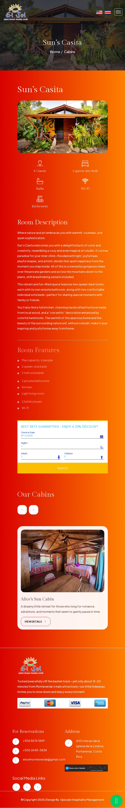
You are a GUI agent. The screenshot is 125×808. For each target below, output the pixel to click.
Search (63, 468)
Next (96, 127)
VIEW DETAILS (36, 635)
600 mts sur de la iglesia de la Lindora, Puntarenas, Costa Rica (90, 748)
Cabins (69, 51)
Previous (28, 127)
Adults (24, 453)
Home (55, 51)
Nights (24, 443)
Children (68, 453)
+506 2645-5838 (35, 750)
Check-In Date (28, 432)
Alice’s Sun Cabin (37, 613)
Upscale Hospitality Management (82, 799)
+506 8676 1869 (34, 740)
